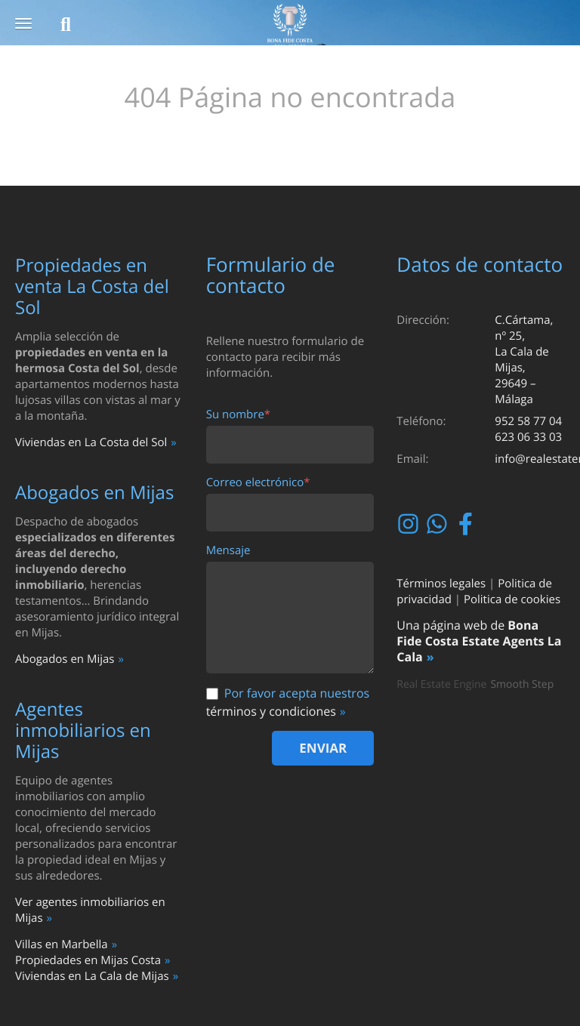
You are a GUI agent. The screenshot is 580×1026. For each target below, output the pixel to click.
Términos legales (441, 583)
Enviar (323, 747)
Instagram (409, 524)
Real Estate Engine (441, 684)
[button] (23, 24)
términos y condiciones (271, 711)
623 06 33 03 (528, 437)
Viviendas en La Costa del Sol (91, 442)
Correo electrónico (258, 483)
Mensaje (228, 551)
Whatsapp (438, 524)
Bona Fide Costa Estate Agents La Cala (478, 641)
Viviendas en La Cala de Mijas (92, 976)
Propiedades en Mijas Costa (88, 960)
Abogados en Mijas (64, 659)
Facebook (467, 524)
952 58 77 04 (528, 421)
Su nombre (238, 415)
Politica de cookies (512, 599)
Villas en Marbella (61, 944)
